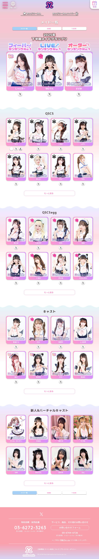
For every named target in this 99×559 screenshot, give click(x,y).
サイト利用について (52, 549)
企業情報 (41, 549)
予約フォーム (65, 540)
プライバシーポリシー (68, 549)
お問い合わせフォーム (70, 527)
